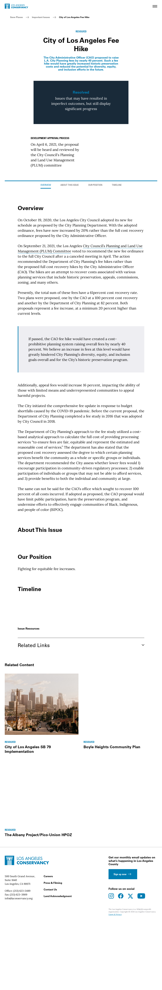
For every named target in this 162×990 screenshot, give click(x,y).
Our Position (95, 258)
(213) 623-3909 (18, 967)
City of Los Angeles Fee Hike (74, 17)
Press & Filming (53, 955)
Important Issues (41, 17)
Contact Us (50, 962)
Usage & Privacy (115, 987)
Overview (45, 258)
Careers (48, 949)
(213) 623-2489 (21, 963)
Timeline (117, 258)
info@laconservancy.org (19, 971)
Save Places (16, 17)
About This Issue (69, 258)
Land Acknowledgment (58, 968)
